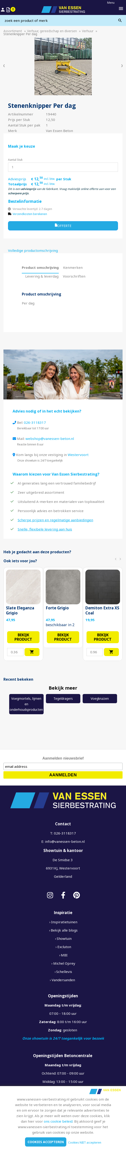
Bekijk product (23, 637)
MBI (64, 955)
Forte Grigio (57, 608)
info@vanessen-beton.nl (65, 841)
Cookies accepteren (46, 1142)
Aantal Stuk (15, 160)
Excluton (64, 946)
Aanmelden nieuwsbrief (63, 758)
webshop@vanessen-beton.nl (49, 438)
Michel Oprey (64, 963)
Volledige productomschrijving (33, 250)
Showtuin (64, 938)
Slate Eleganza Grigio (20, 610)
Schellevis (64, 971)
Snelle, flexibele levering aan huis (45, 529)
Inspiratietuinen (64, 922)
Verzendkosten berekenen (30, 214)
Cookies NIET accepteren (84, 1142)
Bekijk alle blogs (64, 930)
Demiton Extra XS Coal (102, 610)
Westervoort (78, 454)
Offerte (63, 225)
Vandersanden (63, 980)
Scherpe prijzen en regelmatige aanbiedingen (55, 520)
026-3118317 (35, 422)
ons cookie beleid (58, 1121)
